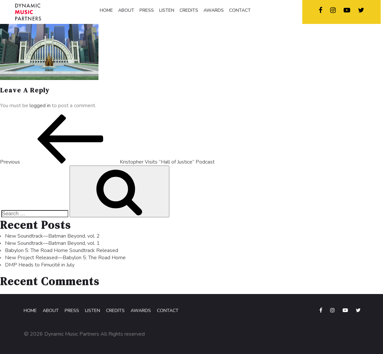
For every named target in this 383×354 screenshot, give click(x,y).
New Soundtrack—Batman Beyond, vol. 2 (52, 236)
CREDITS (189, 10)
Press (72, 310)
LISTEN (166, 10)
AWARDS (213, 10)
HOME (106, 10)
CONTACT (240, 10)
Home (30, 310)
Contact (168, 310)
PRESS (146, 10)
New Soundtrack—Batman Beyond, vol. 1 (52, 243)
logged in (40, 105)
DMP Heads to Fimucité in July (39, 264)
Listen (92, 310)
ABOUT (126, 10)
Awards (141, 310)
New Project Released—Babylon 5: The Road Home (65, 257)
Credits (115, 310)
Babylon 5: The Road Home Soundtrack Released (61, 250)
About (51, 310)
